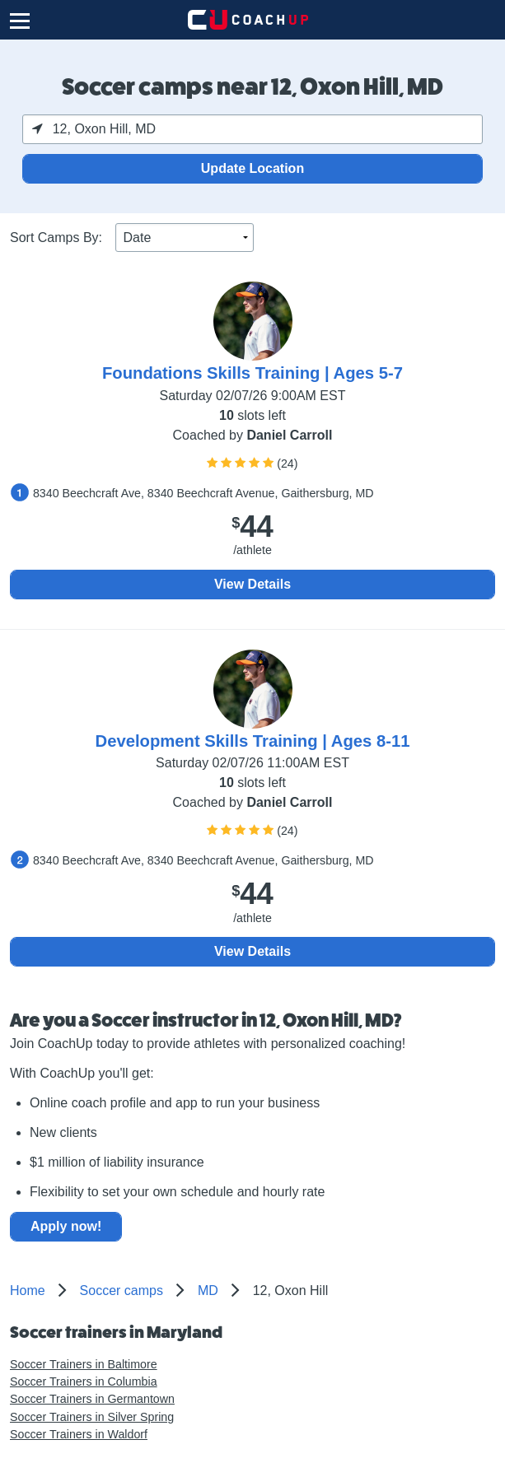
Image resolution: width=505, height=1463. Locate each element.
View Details (252, 584)
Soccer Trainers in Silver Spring (92, 1416)
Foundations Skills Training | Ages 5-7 (252, 373)
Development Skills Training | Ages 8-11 (253, 741)
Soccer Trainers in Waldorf (78, 1434)
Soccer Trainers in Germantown (92, 1398)
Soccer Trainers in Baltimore (83, 1364)
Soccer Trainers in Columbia (83, 1381)
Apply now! (65, 1226)
